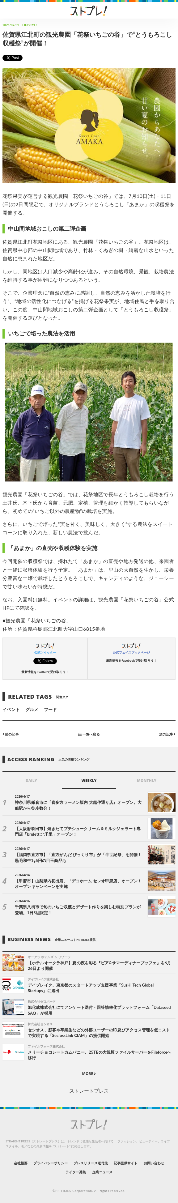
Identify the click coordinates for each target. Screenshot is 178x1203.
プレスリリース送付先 (91, 1163)
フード (50, 709)
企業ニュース (102, 1172)
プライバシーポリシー (50, 1163)
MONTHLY (146, 780)
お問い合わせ (154, 1163)
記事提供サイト (126, 1163)
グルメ (31, 709)
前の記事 (10, 734)
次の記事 (167, 734)
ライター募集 (76, 1172)
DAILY (31, 780)
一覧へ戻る (89, 734)
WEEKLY (88, 780)
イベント (11, 709)
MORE (89, 1073)
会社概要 (21, 1163)
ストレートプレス (89, 1091)
